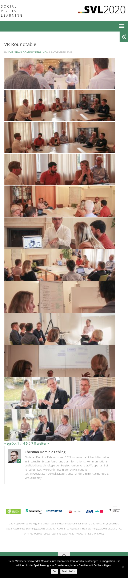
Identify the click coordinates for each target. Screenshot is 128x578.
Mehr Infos (69, 571)
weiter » (43, 443)
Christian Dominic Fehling (27, 52)
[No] (123, 567)
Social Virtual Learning (12, 10)
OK (54, 571)
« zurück (10, 443)
